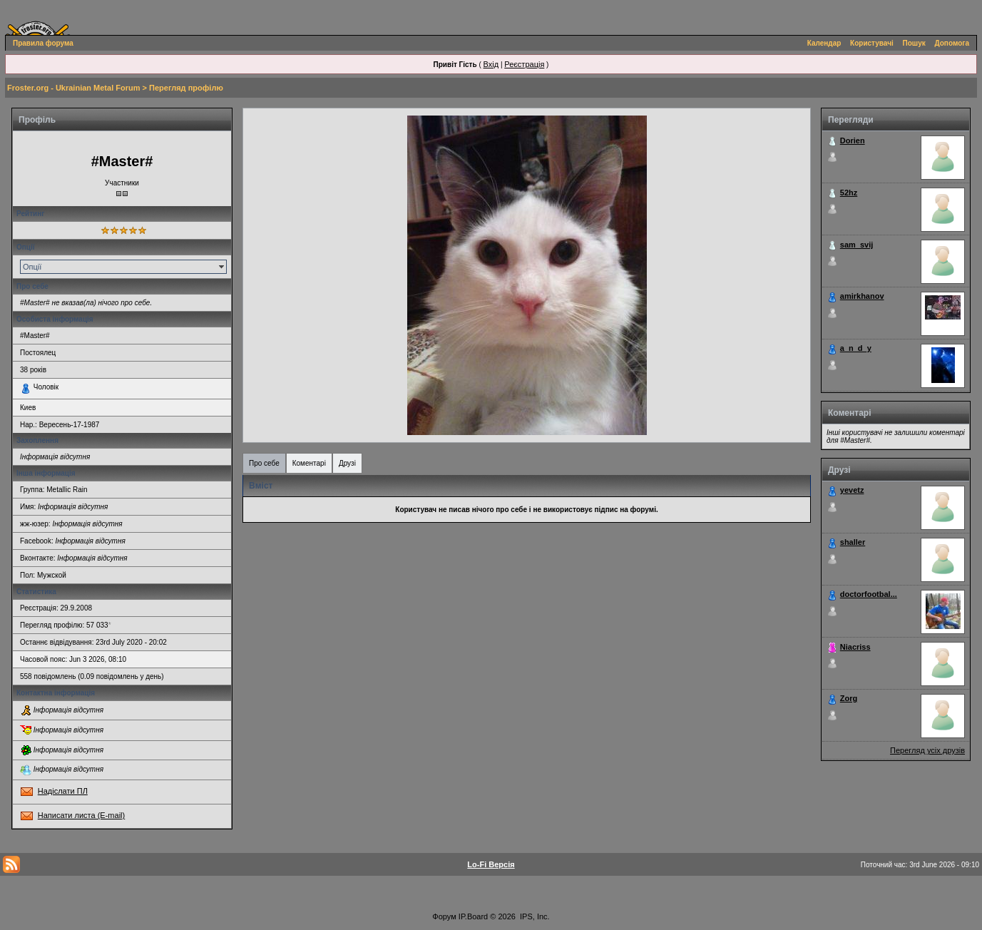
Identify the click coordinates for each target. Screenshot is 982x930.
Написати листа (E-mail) (81, 815)
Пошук (914, 43)
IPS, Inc (534, 916)
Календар (824, 43)
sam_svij (856, 244)
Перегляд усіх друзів (927, 750)
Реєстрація (524, 64)
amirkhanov (862, 296)
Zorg (848, 698)
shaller (852, 542)
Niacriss (855, 647)
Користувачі (872, 43)
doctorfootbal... (868, 594)
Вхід (491, 64)
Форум (444, 916)
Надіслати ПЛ (63, 791)
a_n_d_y (855, 348)
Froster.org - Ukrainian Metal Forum (73, 87)
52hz (848, 192)
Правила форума (43, 43)
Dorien (852, 140)
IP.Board (473, 916)
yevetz (852, 490)
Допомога (952, 43)
